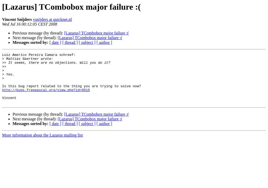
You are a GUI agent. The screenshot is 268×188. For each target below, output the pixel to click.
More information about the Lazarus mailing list (42, 145)
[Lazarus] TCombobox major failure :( (96, 33)
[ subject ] (87, 42)
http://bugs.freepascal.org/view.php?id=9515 (46, 97)
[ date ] (55, 42)
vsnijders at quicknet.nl (52, 19)
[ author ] (104, 42)
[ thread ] (70, 42)
